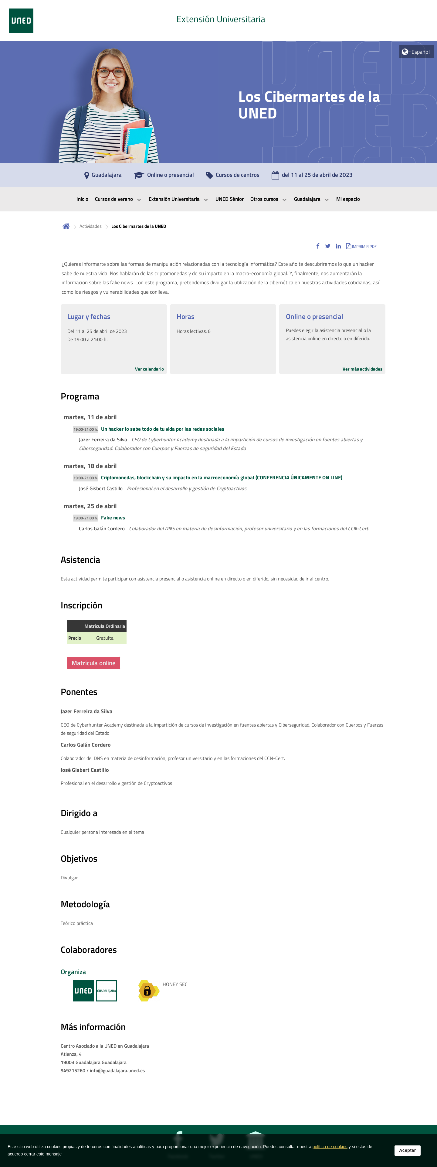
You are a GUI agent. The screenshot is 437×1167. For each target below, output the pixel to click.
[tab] (218, 20)
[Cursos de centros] (233, 177)
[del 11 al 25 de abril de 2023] (312, 177)
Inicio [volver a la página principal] (66, 226)
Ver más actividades (362, 368)
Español (421, 52)
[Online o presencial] (164, 177)
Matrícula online (94, 663)
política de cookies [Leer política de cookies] (330, 1146)
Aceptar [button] (407, 1150)
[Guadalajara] (103, 177)
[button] (317, 246)
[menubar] (218, 199)
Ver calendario (149, 368)
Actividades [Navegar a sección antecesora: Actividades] (91, 226)
